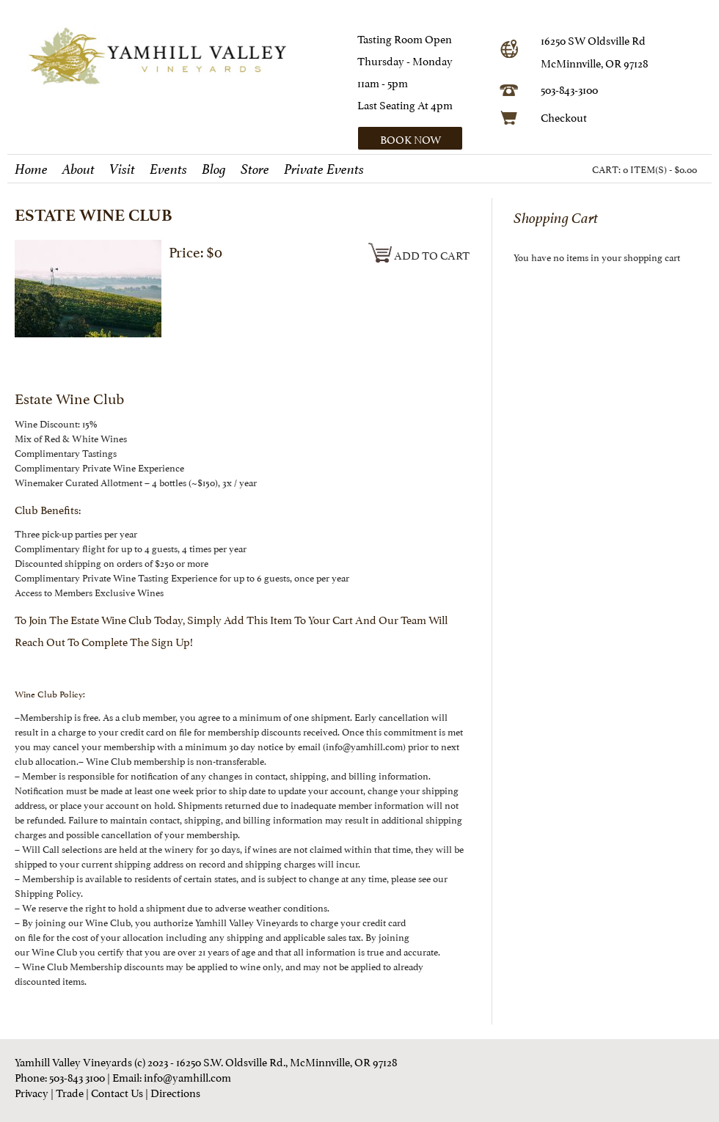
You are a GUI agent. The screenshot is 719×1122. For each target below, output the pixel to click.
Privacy (31, 1091)
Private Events (324, 169)
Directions (175, 1091)
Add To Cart (419, 254)
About (78, 169)
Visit (122, 169)
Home (31, 169)
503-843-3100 (569, 88)
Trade (70, 1091)
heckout (567, 116)
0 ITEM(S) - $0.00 (660, 168)
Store (255, 169)
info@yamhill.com (187, 1076)
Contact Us (117, 1091)
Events (168, 169)
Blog (214, 169)
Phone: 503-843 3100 (60, 1076)
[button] (423, 138)
